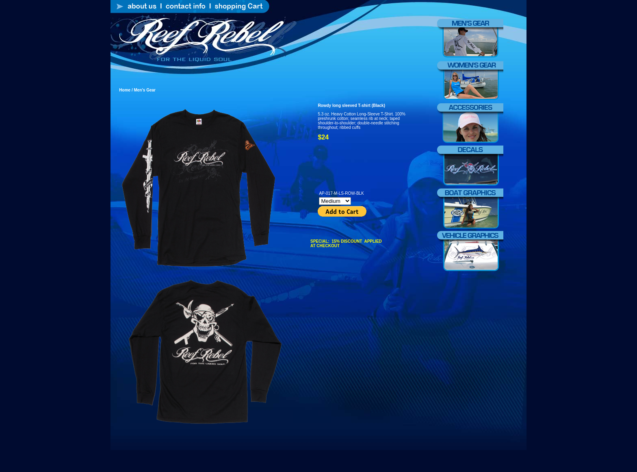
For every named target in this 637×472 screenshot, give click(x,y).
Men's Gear (144, 90)
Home (124, 90)
